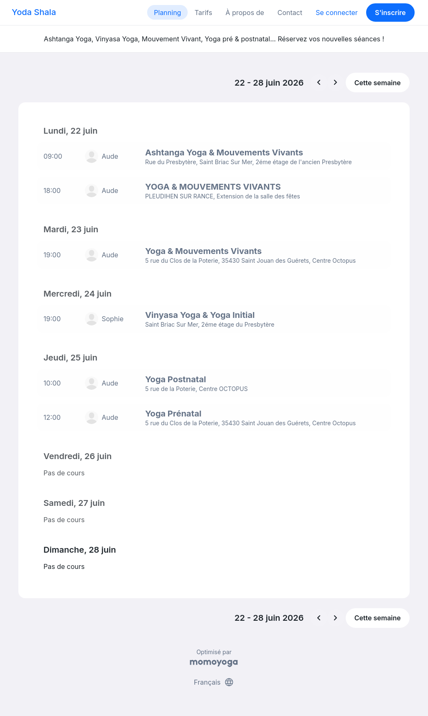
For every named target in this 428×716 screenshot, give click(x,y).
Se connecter (337, 12)
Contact (290, 12)
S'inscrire (390, 12)
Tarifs (203, 12)
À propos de (245, 12)
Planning (167, 12)
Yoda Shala (34, 12)
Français (214, 678)
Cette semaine (377, 83)
